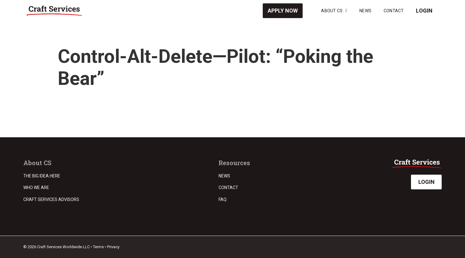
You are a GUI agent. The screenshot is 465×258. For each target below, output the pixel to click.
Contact (394, 10)
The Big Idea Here (41, 175)
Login (424, 10)
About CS (334, 11)
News (365, 10)
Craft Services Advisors (51, 199)
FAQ (223, 199)
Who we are (36, 187)
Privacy (113, 247)
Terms (98, 247)
